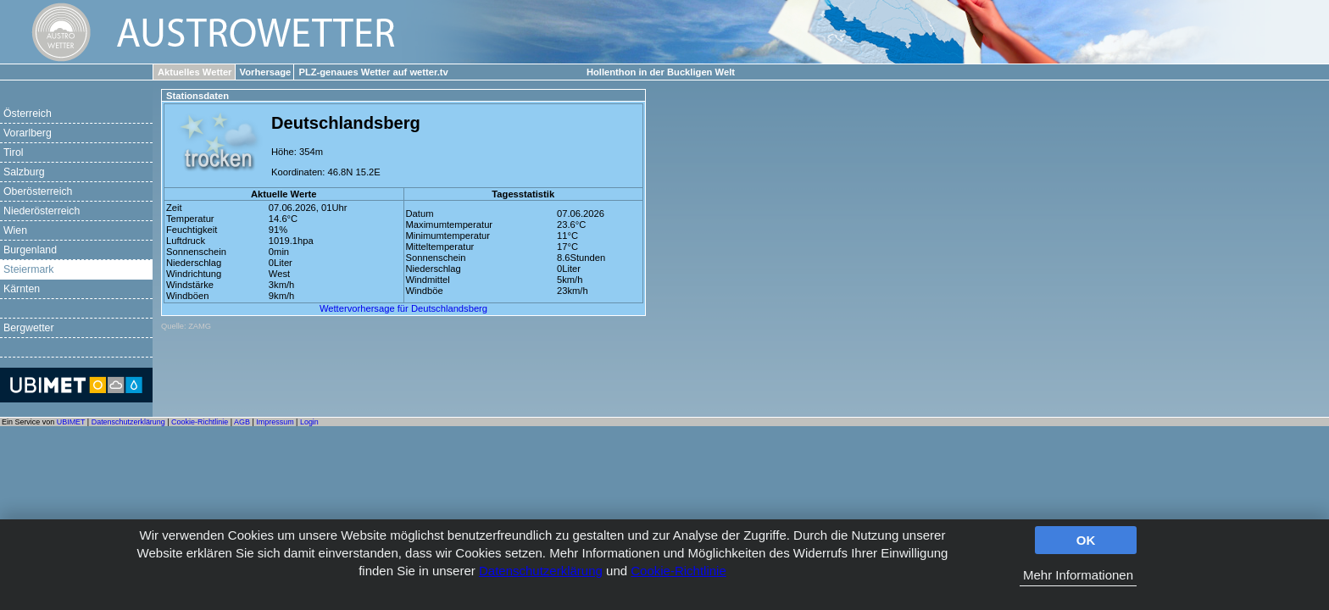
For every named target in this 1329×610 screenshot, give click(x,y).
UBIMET (71, 422)
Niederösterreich (41, 211)
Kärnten (21, 289)
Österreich (27, 113)
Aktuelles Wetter (194, 72)
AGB (242, 422)
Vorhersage (266, 72)
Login (309, 422)
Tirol (13, 152)
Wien (15, 230)
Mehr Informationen (1078, 575)
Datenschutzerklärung (541, 570)
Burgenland (30, 250)
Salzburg (24, 172)
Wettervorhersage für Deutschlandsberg (403, 308)
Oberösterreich (37, 191)
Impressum (274, 422)
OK (1086, 540)
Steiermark (28, 269)
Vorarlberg (27, 133)
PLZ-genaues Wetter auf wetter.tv (373, 72)
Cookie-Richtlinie (678, 570)
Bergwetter (28, 328)
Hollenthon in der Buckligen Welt (661, 72)
